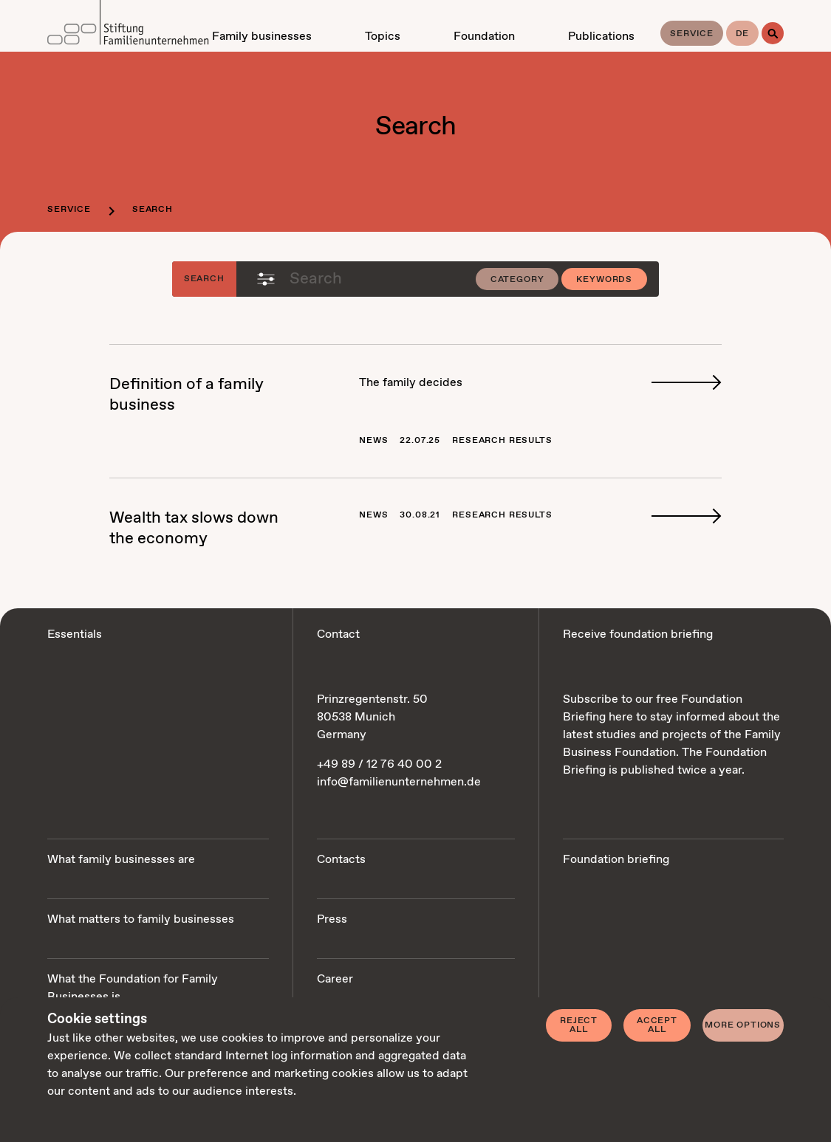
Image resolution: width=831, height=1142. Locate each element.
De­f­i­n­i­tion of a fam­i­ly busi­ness (186, 395)
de (743, 34)
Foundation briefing (616, 859)
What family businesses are (121, 859)
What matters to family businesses (140, 919)
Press (332, 919)
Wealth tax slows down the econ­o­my (193, 528)
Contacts (341, 859)
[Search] (773, 33)
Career (335, 979)
